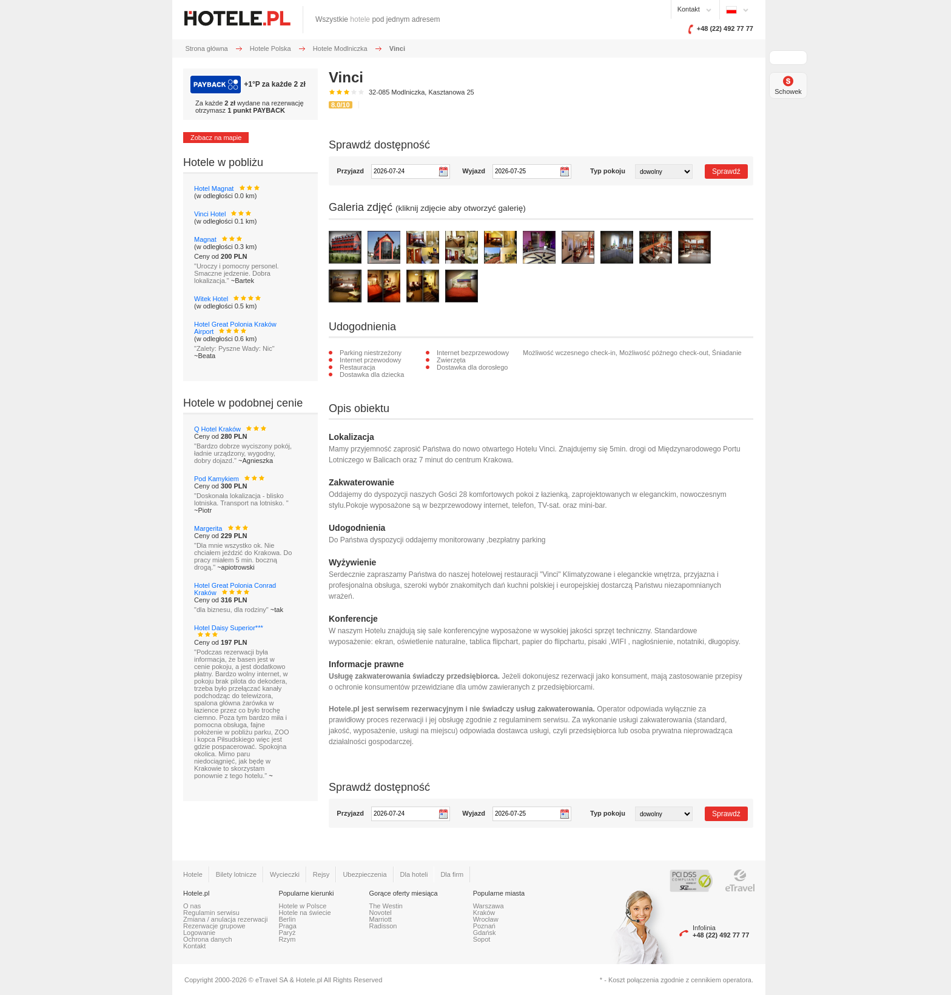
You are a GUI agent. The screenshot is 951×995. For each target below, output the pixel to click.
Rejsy (321, 874)
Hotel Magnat (214, 188)
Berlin (286, 919)
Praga (287, 926)
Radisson (383, 926)
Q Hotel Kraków (217, 429)
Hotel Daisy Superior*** (228, 627)
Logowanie (199, 932)
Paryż (286, 932)
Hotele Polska (270, 48)
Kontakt (688, 9)
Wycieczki (285, 874)
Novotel (380, 912)
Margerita (208, 528)
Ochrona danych (207, 939)
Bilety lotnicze (236, 874)
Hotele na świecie (304, 912)
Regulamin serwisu (211, 912)
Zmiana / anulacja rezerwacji (225, 919)
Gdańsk (484, 932)
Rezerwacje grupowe (214, 926)
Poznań (484, 926)
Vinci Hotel (210, 214)
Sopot (482, 939)
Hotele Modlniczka (340, 48)
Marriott (380, 919)
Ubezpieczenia (364, 874)
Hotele (193, 874)
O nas (192, 906)
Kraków (484, 912)
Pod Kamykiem (216, 478)
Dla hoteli (414, 874)
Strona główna (206, 48)
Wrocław (486, 919)
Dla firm (451, 874)
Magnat (205, 239)
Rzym (286, 939)
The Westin (386, 906)
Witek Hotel (211, 298)
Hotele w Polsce (302, 906)
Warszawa (488, 906)
